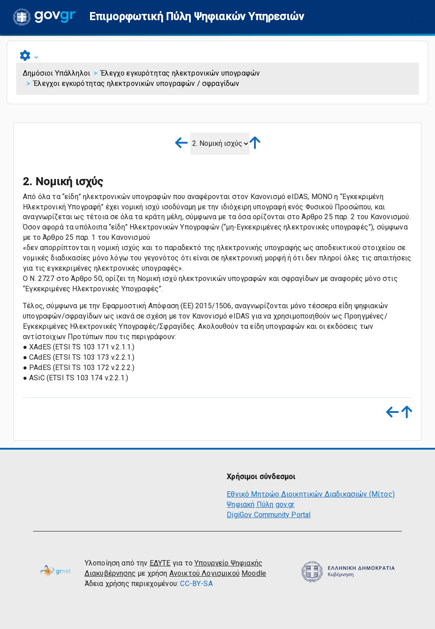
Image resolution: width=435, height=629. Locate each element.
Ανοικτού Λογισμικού (204, 573)
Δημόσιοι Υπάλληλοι (56, 73)
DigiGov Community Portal (268, 514)
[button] (196, 16)
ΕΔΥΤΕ (160, 563)
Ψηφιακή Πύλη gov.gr (260, 504)
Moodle (253, 573)
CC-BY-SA (196, 583)
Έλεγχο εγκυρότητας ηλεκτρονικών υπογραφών (180, 73)
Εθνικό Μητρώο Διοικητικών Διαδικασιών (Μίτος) (311, 494)
